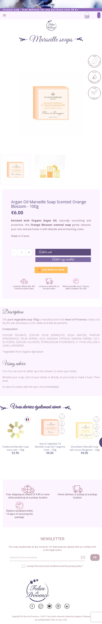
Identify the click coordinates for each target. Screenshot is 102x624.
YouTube (49, 606)
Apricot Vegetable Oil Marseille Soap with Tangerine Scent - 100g (50, 447)
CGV (65, 620)
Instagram (58, 606)
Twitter (40, 606)
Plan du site (57, 620)
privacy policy (75, 566)
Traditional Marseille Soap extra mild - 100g (15, 448)
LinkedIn (66, 606)
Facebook (32, 606)
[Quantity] (21, 252)
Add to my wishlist (63, 259)
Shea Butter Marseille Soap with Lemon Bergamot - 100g (84, 448)
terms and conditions (49, 566)
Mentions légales (74, 616)
